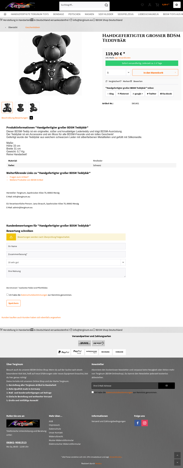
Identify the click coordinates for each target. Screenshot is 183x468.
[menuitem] (84, 6)
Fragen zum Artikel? (17, 177)
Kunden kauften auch (12, 317)
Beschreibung (8, 117)
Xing (110, 93)
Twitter (151, 93)
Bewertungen (24, 117)
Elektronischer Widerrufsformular (65, 443)
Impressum (54, 424)
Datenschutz (55, 428)
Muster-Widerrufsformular (61, 440)
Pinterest (123, 93)
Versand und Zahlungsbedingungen (109, 421)
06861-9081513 (16, 442)
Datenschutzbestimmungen (34, 294)
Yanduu (98, 463)
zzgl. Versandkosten (123, 57)
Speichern (13, 303)
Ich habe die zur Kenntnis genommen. (40, 294)
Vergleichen (112, 81)
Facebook (166, 93)
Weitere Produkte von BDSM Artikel (24, 179)
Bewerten (136, 81)
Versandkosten (115, 457)
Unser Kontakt (56, 432)
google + (138, 93)
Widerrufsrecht (56, 436)
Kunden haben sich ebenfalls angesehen (41, 317)
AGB (51, 421)
